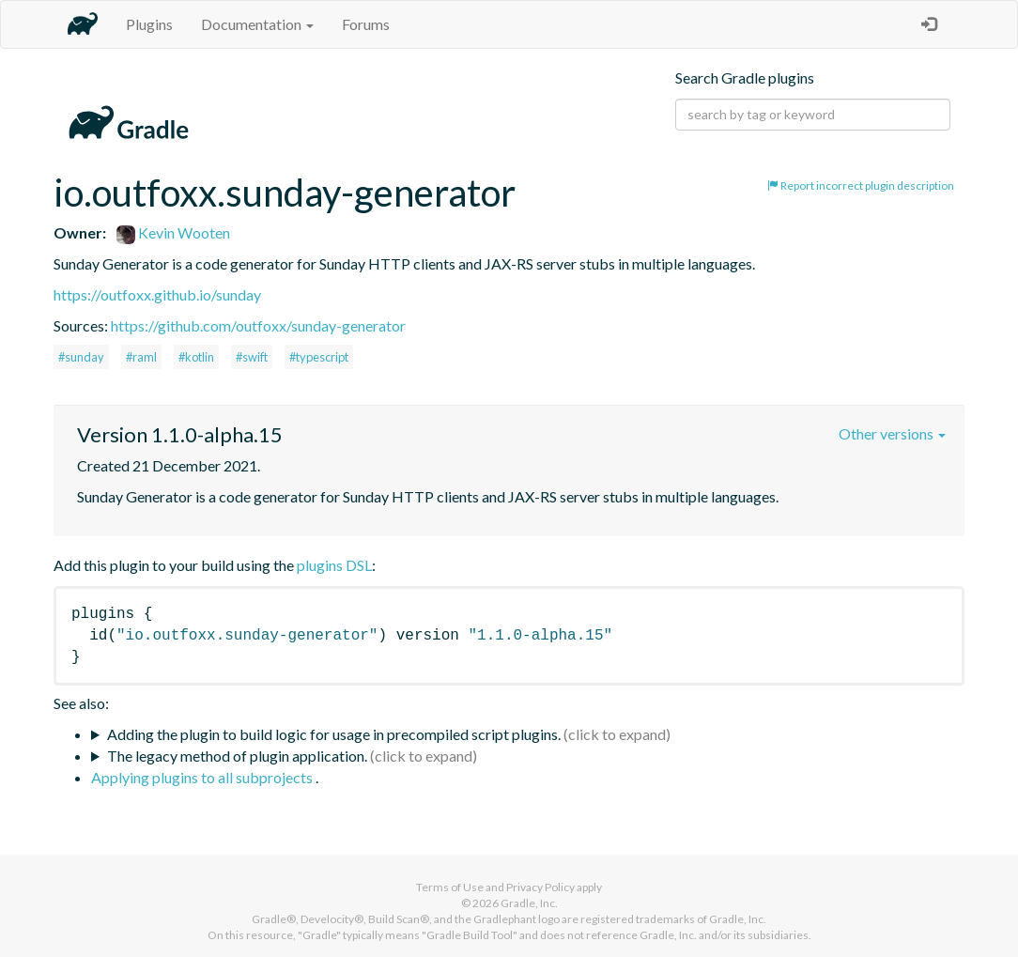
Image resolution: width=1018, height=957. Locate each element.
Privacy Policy (540, 887)
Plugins (149, 24)
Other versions (892, 433)
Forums (366, 24)
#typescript (318, 356)
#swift (252, 356)
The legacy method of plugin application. (237, 755)
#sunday (81, 356)
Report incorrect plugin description (860, 185)
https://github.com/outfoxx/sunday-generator (258, 325)
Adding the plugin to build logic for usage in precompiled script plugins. (334, 734)
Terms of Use (450, 887)
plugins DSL (334, 565)
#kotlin (196, 356)
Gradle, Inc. (529, 903)
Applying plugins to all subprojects (203, 777)
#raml (141, 356)
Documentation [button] (257, 24)
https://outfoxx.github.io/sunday (157, 294)
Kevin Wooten (173, 232)
